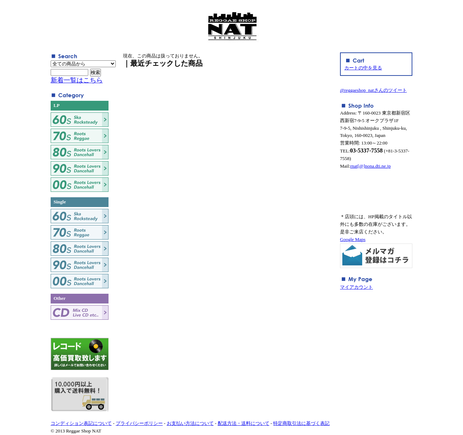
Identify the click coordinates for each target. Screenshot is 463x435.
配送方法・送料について (243, 423)
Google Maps (352, 239)
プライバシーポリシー (139, 423)
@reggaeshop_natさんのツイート (373, 90)
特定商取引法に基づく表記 (301, 423)
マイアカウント (356, 287)
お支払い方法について (190, 423)
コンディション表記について (81, 423)
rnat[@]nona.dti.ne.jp (370, 166)
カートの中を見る (363, 67)
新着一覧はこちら (77, 80)
